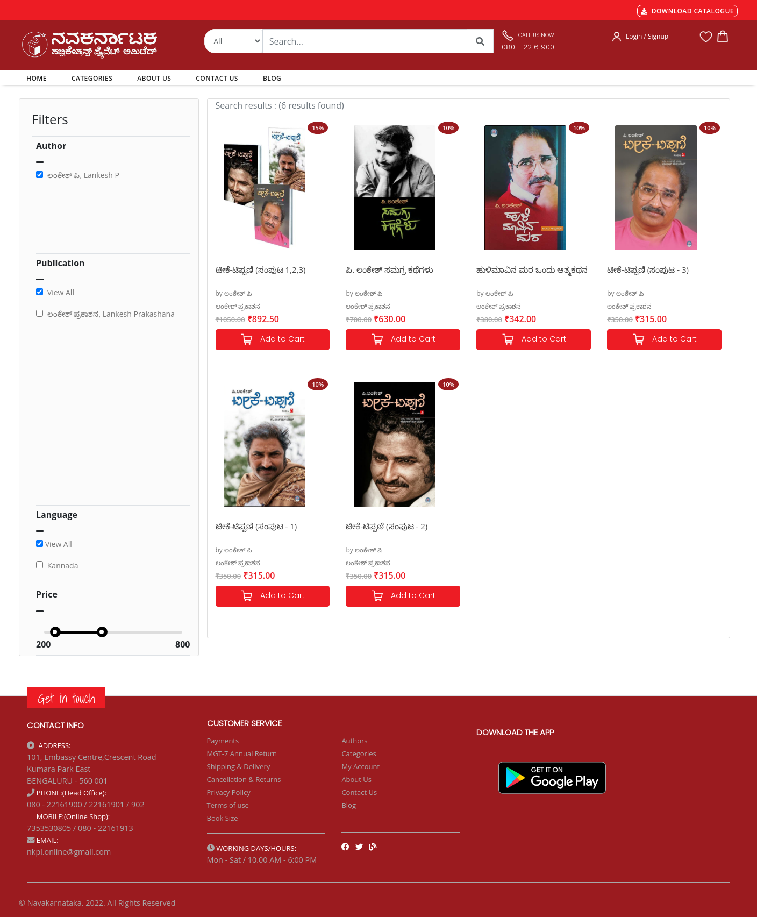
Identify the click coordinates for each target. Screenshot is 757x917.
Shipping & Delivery (238, 766)
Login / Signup (647, 36)
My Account (360, 766)
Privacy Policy (229, 792)
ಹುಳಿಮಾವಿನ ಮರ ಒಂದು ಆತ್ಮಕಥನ (532, 269)
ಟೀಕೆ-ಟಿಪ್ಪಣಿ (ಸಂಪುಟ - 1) (256, 526)
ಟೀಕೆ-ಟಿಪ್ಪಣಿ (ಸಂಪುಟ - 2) (386, 526)
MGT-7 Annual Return (242, 753)
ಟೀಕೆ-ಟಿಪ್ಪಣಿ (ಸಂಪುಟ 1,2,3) (261, 269)
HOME (38, 78)
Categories (358, 753)
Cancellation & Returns (244, 779)
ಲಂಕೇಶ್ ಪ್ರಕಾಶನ (238, 306)
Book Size (222, 818)
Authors (354, 740)
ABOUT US (154, 78)
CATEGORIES (92, 78)
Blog (348, 805)
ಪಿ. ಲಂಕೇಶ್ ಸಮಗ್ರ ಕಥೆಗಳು (389, 269)
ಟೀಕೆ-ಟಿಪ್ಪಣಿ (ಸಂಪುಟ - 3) (648, 269)
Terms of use (228, 805)
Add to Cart (272, 339)
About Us (356, 779)
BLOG (272, 78)
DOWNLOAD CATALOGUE (687, 11)
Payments (223, 740)
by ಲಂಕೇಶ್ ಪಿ (234, 293)
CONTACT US (217, 78)
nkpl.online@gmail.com (69, 852)
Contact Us (359, 792)
